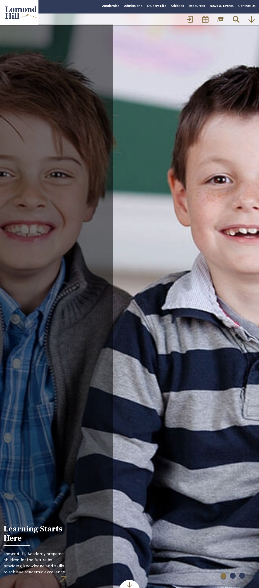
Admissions (133, 6)
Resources (197, 6)
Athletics (177, 6)
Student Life (156, 6)
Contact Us (247, 6)
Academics (110, 6)
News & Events (222, 6)
